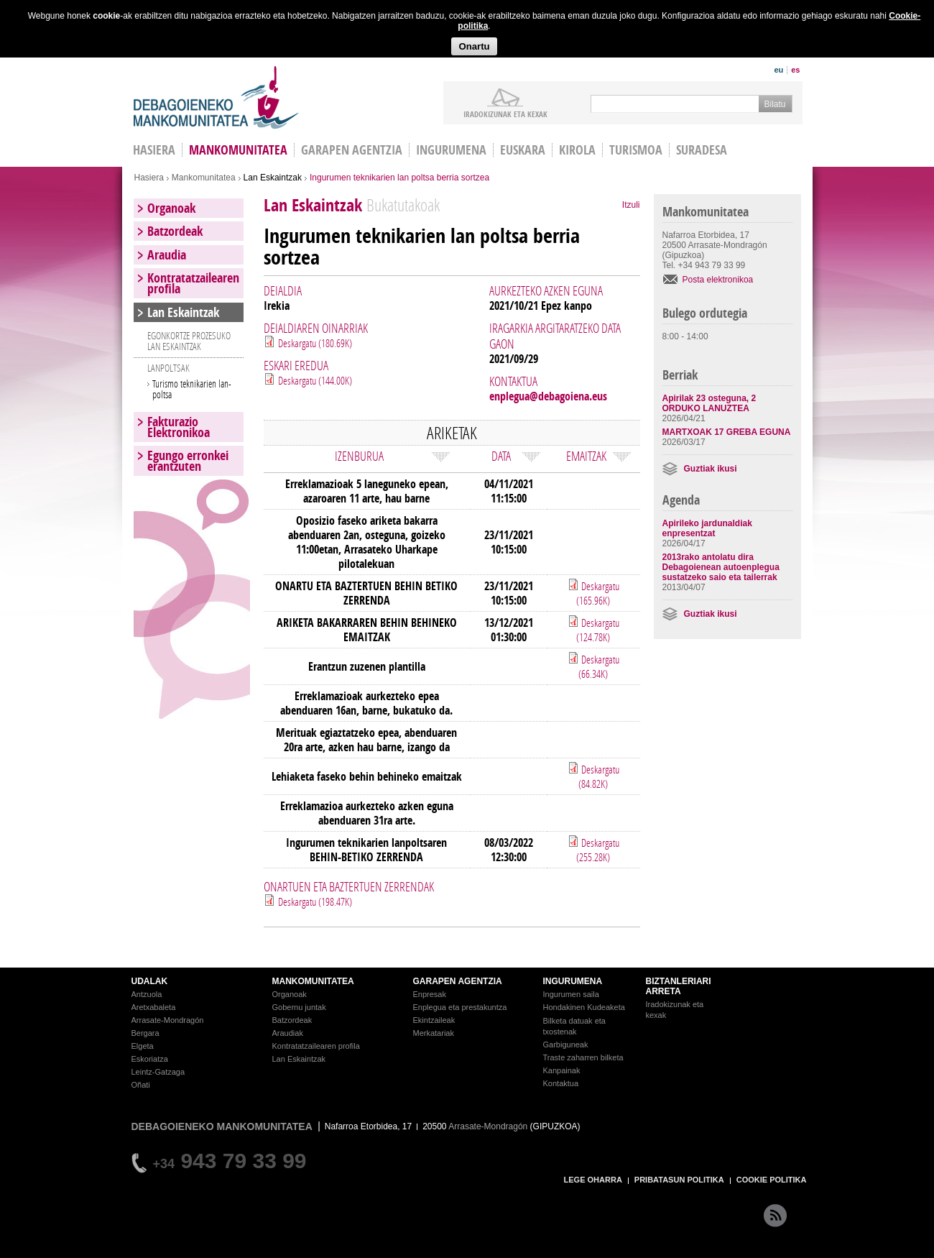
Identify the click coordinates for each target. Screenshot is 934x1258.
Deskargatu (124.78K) (597, 629)
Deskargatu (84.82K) (598, 776)
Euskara (522, 150)
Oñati (140, 1084)
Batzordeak (175, 231)
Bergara (145, 1033)
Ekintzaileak (434, 1020)
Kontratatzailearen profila (193, 283)
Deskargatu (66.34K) (598, 666)
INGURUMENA (573, 981)
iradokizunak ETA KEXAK (505, 114)
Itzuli (631, 205)
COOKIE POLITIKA (771, 1179)
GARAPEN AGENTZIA (457, 981)
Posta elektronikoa (718, 280)
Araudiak (287, 1033)
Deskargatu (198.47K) (315, 901)
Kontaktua (561, 1083)
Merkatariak (433, 1033)
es (795, 69)
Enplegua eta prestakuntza (460, 1007)
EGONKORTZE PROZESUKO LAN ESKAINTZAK (189, 341)
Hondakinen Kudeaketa (584, 1007)
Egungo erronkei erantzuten (187, 460)
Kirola (577, 150)
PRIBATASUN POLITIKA (679, 1179)
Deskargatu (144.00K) (315, 380)
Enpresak (429, 994)
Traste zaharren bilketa (583, 1057)
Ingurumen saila (571, 994)
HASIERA (154, 150)
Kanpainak (562, 1070)
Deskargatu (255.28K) (597, 849)
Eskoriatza (149, 1059)
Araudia (166, 255)
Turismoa (635, 150)
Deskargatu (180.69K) (315, 343)
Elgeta (142, 1046)
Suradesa (701, 150)
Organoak (171, 208)
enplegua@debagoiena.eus (548, 396)
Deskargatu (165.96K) (597, 593)
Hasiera (149, 178)
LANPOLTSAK (168, 368)
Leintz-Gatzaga (158, 1072)
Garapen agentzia (351, 150)
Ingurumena (451, 150)
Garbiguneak (565, 1044)
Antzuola (146, 994)
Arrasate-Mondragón (167, 1020)
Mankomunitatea (238, 150)
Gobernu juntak (299, 1007)
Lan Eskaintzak (273, 178)
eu (778, 69)
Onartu (473, 46)
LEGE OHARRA (593, 1179)
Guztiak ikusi (710, 469)
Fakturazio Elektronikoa (178, 427)
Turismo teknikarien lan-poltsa (191, 389)
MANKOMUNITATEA (313, 981)
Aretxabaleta (153, 1007)
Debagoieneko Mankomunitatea (216, 97)
